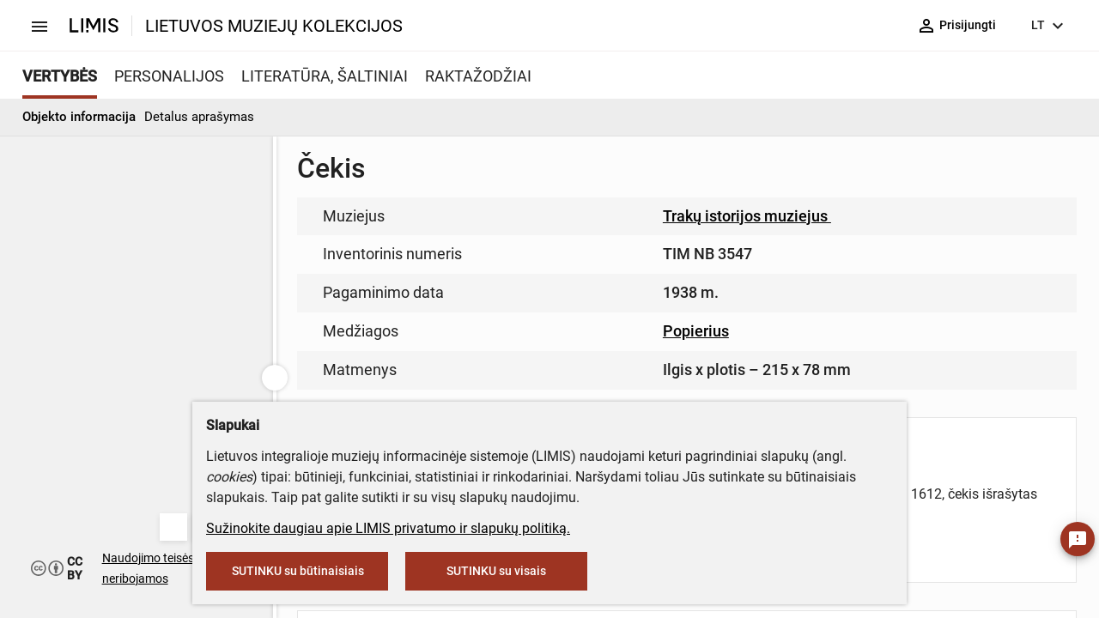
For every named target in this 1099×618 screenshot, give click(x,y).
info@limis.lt (516, 361)
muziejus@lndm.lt (636, 251)
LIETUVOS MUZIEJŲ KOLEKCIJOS (274, 25)
